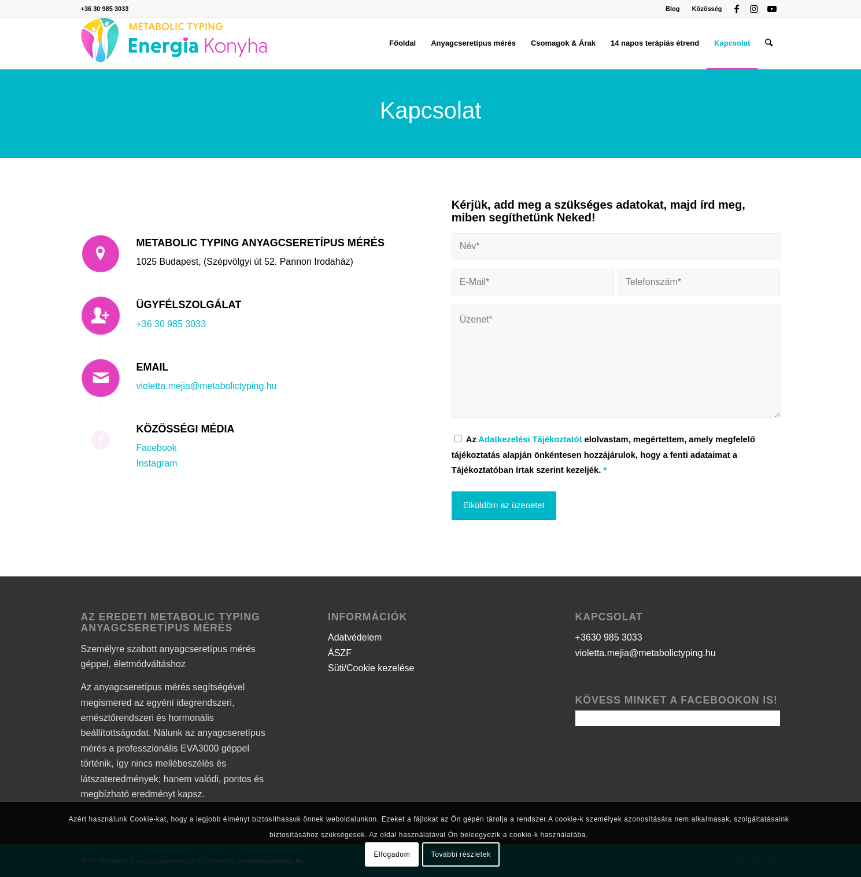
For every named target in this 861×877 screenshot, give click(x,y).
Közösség (707, 8)
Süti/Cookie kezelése (371, 668)
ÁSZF (340, 653)
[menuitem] (673, 9)
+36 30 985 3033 (105, 8)
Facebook (156, 448)
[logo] (174, 43)
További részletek (461, 854)
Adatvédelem (355, 637)
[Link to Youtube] (772, 8)
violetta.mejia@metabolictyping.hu (206, 386)
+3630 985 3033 (608, 637)
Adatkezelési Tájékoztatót (530, 439)
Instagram (157, 463)
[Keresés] (768, 43)
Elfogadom (392, 854)
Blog (672, 8)
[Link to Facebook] (737, 8)
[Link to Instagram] (754, 8)
